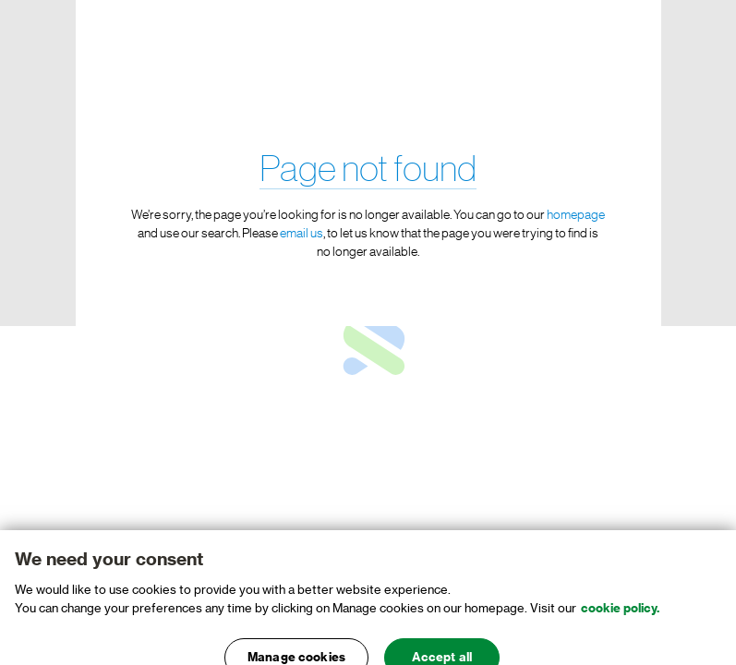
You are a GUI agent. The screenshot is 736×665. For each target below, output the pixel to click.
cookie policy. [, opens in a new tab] (620, 616)
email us (301, 233)
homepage (576, 215)
